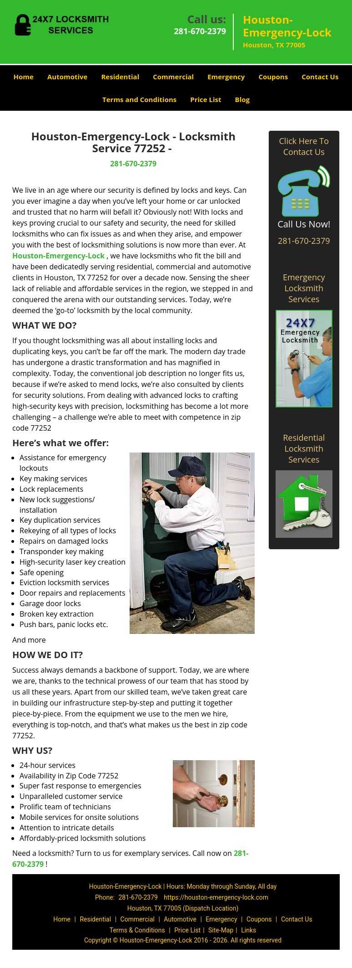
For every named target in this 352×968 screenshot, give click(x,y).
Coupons (273, 76)
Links (248, 930)
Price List (205, 99)
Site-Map (220, 930)
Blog (242, 99)
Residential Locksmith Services (304, 448)
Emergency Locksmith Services (304, 288)
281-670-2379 (200, 31)
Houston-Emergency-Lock (58, 256)
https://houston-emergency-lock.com (216, 897)
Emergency (226, 76)
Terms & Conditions (137, 930)
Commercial (173, 76)
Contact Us (320, 76)
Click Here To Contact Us (304, 146)
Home (24, 76)
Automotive (67, 76)
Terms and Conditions (139, 99)
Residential (120, 76)
